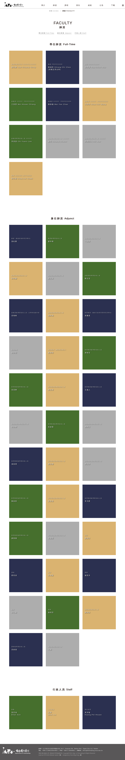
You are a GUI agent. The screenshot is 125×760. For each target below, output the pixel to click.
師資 (68, 11)
